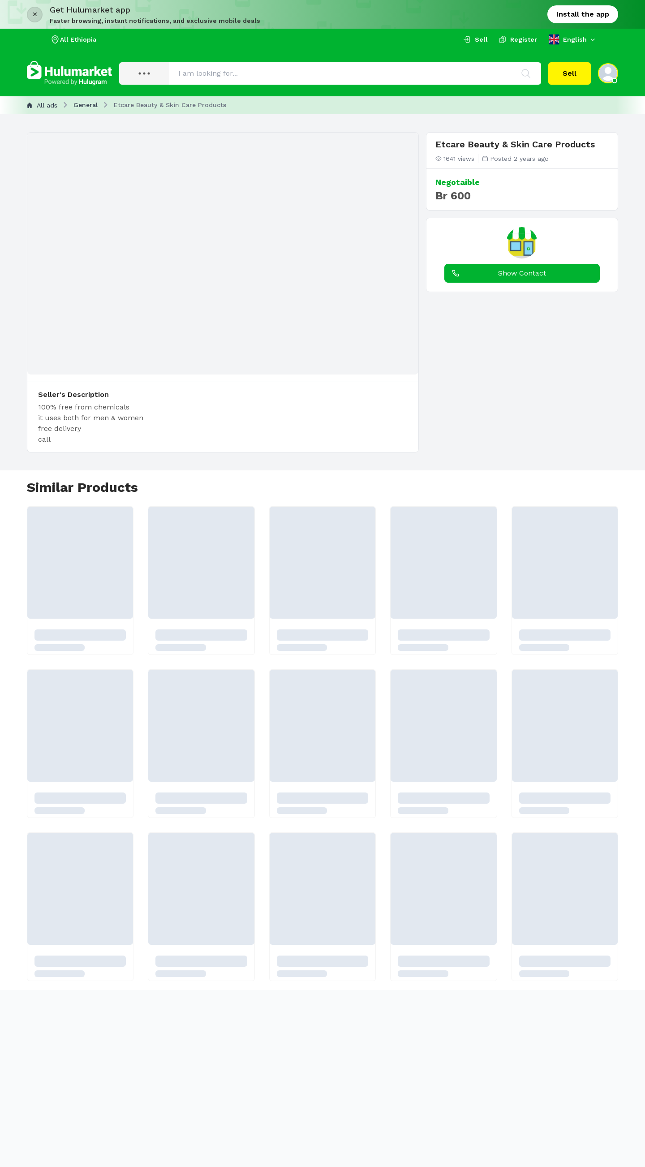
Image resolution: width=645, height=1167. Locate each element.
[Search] (525, 73)
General (85, 104)
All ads (42, 105)
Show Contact (497, 273)
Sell (569, 73)
